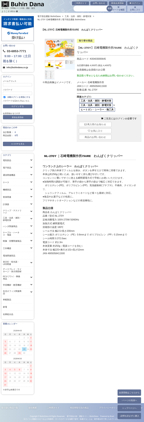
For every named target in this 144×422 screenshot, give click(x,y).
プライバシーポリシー (109, 407)
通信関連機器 (9, 175)
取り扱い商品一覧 (9, 407)
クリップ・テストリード (12, 211)
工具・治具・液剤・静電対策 (12, 219)
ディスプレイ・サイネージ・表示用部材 (12, 270)
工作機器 (7, 248)
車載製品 (7, 299)
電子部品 (7, 168)
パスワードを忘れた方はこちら (16, 101)
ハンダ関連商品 (10, 226)
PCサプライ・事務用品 (11, 277)
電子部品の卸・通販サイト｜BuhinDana (82, 416)
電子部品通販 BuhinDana (49, 16)
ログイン (135, 3)
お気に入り (135, 8)
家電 (5, 307)
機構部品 (7, 190)
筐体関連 (7, 197)
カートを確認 (118, 8)
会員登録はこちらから (129, 392)
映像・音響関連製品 (12, 241)
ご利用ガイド (80, 3)
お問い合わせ (99, 3)
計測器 (6, 204)
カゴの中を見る (17, 144)
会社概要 (33, 407)
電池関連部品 (9, 255)
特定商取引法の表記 (79, 407)
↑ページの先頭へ (129, 400)
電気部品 (7, 160)
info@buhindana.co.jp (17, 67)
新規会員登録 (117, 3)
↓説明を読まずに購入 (129, 416)
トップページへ (129, 408)
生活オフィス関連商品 (12, 292)
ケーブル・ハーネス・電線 (11, 233)
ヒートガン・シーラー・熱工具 (97, 109)
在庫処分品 (8, 314)
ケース (6, 182)
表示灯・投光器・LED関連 (11, 263)
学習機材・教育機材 (12, 285)
